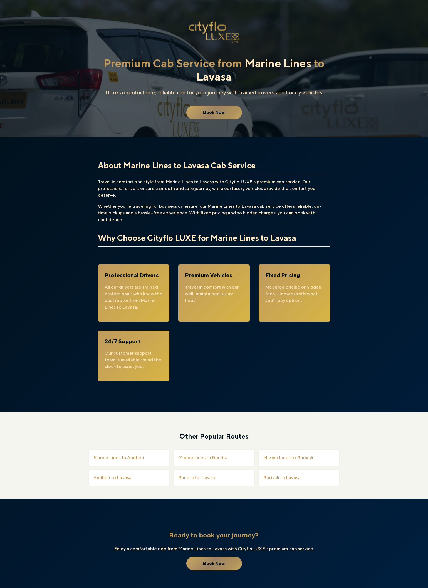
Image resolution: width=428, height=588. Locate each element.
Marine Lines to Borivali (288, 457)
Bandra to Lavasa (196, 477)
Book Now (214, 112)
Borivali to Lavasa (282, 477)
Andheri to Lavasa (112, 477)
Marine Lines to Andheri (118, 457)
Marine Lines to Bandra (203, 457)
